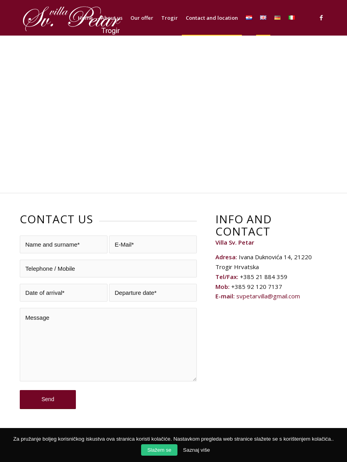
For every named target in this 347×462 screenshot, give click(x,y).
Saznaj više (196, 450)
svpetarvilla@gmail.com (268, 296)
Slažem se (159, 450)
